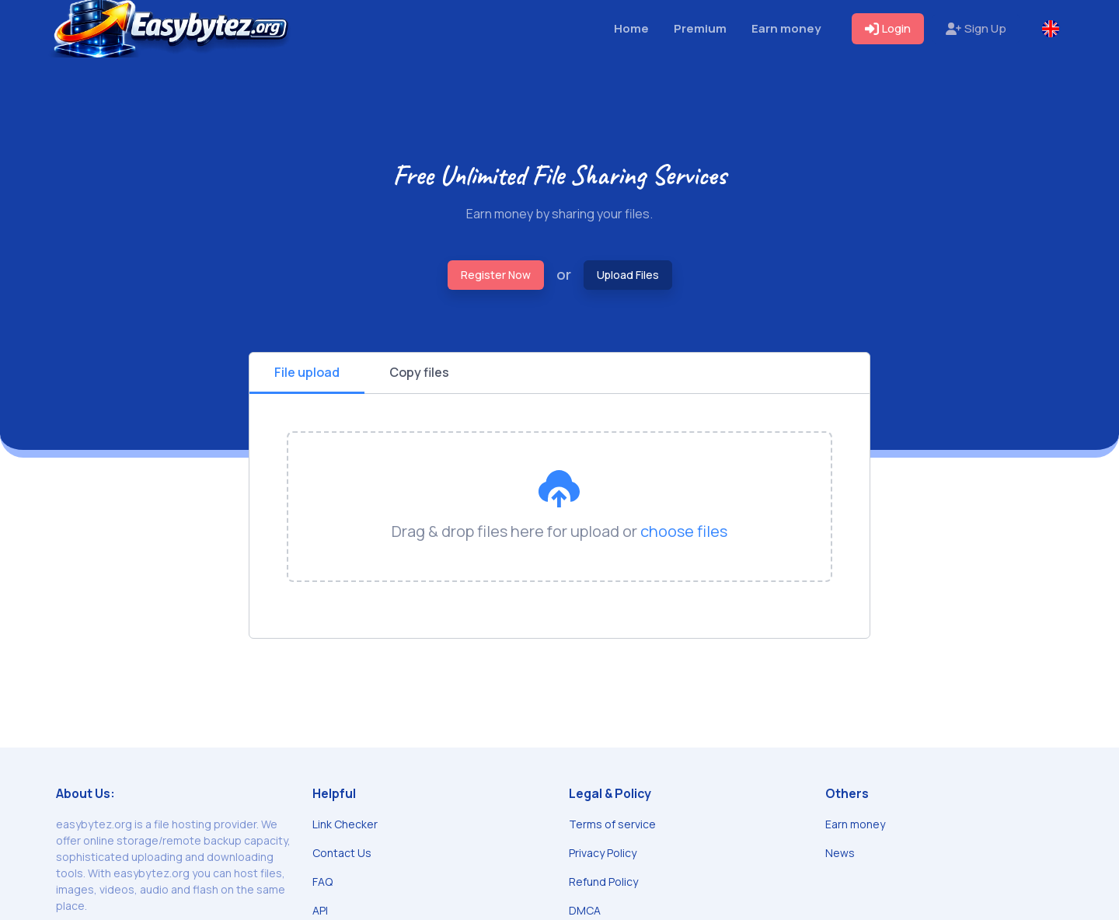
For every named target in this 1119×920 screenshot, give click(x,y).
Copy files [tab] (419, 372)
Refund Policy (603, 881)
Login (888, 28)
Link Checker (345, 824)
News (840, 852)
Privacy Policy (602, 852)
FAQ (322, 881)
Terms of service (612, 824)
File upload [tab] (307, 372)
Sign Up (976, 28)
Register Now (496, 274)
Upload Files (628, 274)
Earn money (786, 28)
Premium (700, 28)
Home (631, 28)
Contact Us (341, 852)
